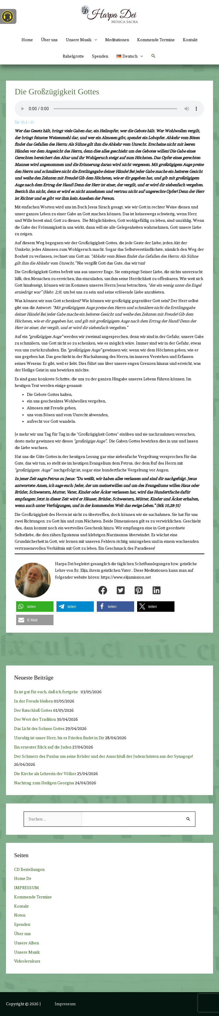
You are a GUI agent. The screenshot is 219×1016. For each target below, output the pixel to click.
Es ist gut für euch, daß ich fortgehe (47, 691)
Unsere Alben (26, 942)
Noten (19, 915)
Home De (22, 878)
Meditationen (117, 39)
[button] (129, 56)
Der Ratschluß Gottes (33, 710)
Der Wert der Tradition (35, 719)
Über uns (49, 39)
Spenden (100, 56)
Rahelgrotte (73, 56)
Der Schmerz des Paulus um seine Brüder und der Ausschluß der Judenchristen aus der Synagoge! (103, 756)
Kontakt (190, 39)
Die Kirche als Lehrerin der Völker (45, 773)
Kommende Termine (156, 39)
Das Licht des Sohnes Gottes (39, 728)
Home (27, 39)
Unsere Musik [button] (78, 39)
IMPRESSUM (26, 887)
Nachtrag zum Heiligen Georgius (44, 782)
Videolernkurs (27, 961)
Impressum (65, 1003)
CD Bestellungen (29, 869)
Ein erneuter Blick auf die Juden (42, 747)
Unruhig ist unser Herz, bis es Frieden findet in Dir (59, 737)
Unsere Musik (27, 952)
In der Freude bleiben (33, 701)
